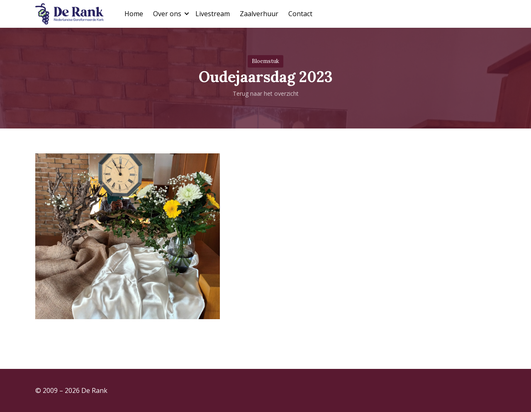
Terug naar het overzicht (266, 93)
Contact (300, 13)
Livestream (212, 13)
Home (133, 13)
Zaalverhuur (259, 13)
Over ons (167, 13)
